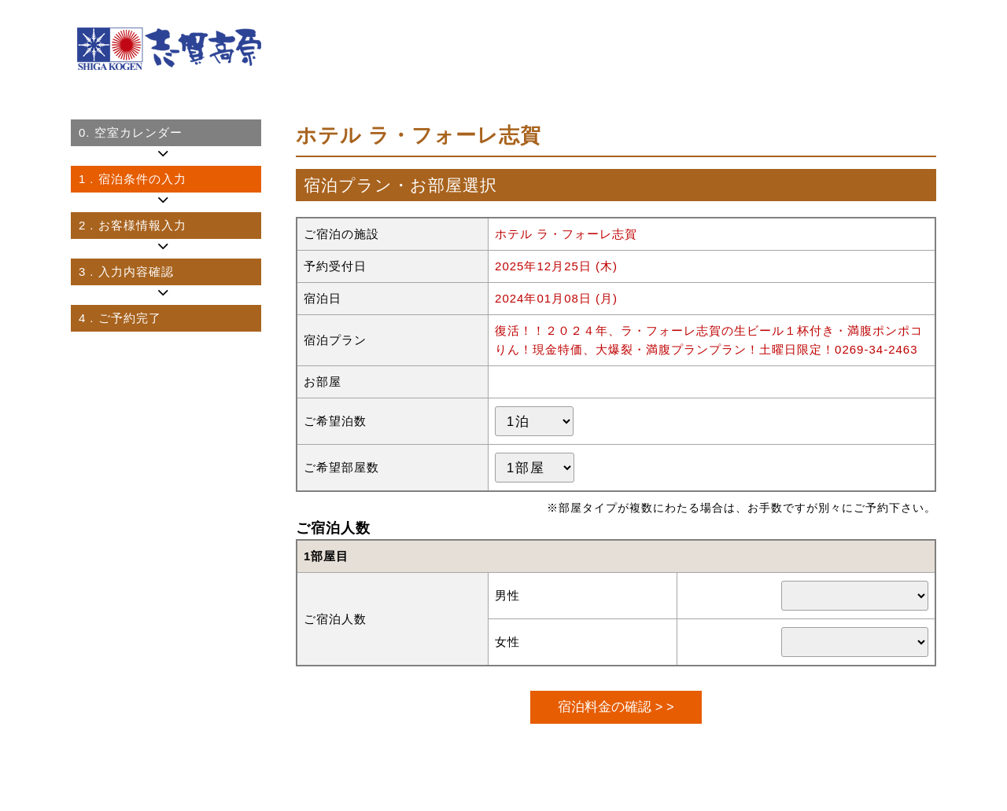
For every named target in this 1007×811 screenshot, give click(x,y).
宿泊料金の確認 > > (615, 706)
